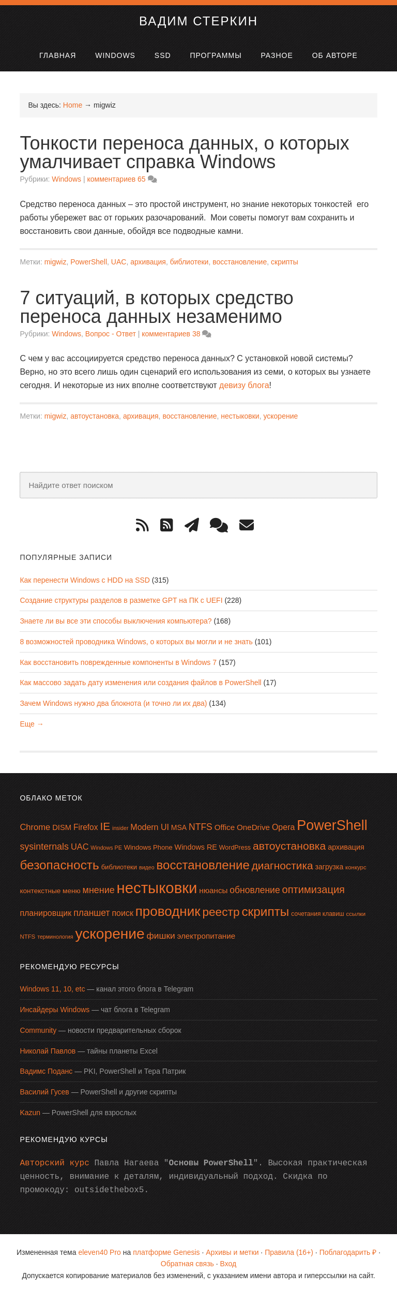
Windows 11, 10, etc (52, 984)
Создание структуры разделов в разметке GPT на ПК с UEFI (121, 595)
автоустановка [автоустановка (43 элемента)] (289, 841)
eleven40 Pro (99, 1247)
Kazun (30, 1108)
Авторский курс (54, 1158)
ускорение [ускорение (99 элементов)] (109, 929)
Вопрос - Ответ (110, 328)
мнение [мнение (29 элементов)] (99, 885)
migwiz (55, 257)
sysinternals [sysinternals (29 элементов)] (44, 842)
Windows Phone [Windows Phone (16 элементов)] (148, 843)
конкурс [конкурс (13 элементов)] (356, 863)
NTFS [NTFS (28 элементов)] (200, 822)
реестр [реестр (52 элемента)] (220, 906)
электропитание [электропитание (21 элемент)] (206, 930)
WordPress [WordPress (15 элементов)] (235, 843)
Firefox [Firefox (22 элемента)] (85, 822)
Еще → (31, 719)
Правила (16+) (289, 1247)
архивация (148, 257)
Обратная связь (187, 1259)
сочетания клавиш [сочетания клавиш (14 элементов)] (317, 908)
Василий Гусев (44, 1087)
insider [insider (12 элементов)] (120, 823)
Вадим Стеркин (198, 16)
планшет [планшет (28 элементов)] (91, 907)
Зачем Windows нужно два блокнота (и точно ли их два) (113, 698)
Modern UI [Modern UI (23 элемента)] (149, 822)
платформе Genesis (166, 1247)
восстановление (239, 257)
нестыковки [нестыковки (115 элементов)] (157, 883)
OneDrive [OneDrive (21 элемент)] (253, 822)
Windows (66, 174)
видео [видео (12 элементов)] (147, 863)
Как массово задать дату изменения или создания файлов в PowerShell (140, 678)
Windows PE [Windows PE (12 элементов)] (105, 843)
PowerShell (88, 257)
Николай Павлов (47, 1046)
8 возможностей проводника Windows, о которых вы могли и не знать (136, 636)
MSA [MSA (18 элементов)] (179, 823)
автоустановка (94, 411)
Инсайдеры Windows (54, 1005)
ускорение (280, 411)
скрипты (284, 257)
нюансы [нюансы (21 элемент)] (213, 885)
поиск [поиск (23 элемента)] (122, 907)
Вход (228, 1259)
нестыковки (240, 411)
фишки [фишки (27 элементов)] (161, 930)
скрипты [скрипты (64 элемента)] (265, 906)
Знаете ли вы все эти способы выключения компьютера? (115, 616)
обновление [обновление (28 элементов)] (255, 885)
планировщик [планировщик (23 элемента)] (45, 907)
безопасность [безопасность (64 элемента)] (59, 860)
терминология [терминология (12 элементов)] (55, 931)
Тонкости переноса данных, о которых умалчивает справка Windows (184, 148)
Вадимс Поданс (46, 1066)
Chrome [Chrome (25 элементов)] (35, 822)
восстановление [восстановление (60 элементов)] (203, 860)
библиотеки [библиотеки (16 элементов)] (119, 862)
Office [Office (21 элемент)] (225, 822)
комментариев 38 (171, 328)
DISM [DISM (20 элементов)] (61, 823)
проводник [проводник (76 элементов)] (168, 906)
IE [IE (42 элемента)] (105, 821)
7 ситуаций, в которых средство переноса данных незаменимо (157, 302)
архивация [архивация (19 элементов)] (346, 842)
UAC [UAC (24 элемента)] (80, 842)
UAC (119, 257)
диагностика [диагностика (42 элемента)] (282, 861)
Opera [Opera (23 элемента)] (283, 822)
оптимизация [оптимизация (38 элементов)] (313, 885)
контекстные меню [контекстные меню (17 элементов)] (50, 886)
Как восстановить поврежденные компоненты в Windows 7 (118, 657)
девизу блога (244, 380)
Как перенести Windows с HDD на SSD (85, 575)
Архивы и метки (232, 1247)
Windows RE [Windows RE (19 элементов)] (196, 842)
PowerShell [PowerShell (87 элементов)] (332, 820)
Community (38, 1025)
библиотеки (189, 257)
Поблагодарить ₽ (348, 1247)
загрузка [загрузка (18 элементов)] (329, 862)
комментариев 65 (116, 174)
